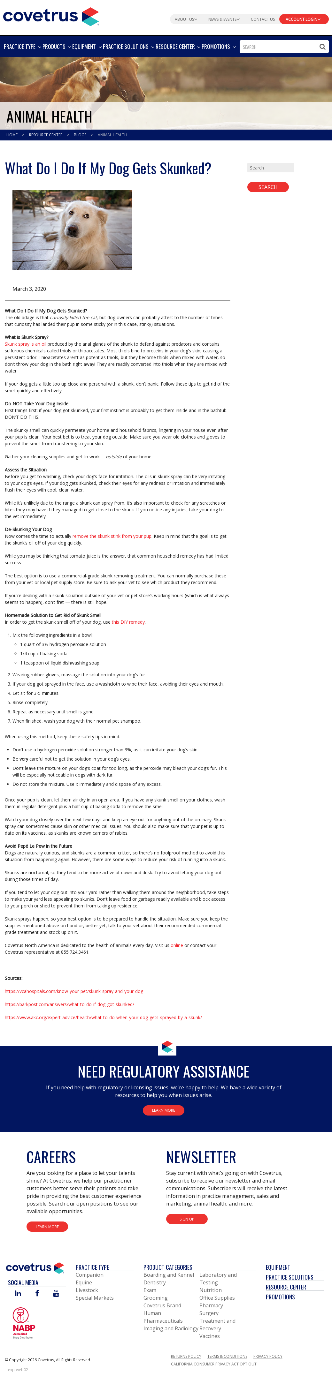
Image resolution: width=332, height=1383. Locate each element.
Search (268, 187)
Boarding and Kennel (168, 1274)
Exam (149, 1290)
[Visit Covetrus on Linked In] (18, 1293)
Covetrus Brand (162, 1305)
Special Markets (95, 1297)
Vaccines (209, 1336)
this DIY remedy (128, 622)
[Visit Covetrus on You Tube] (56, 1293)
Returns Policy (186, 1356)
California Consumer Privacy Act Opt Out (214, 1364)
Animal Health (112, 135)
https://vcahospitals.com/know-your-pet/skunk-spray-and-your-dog (74, 991)
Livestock (87, 1290)
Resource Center (46, 135)
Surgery (209, 1313)
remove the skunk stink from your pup (112, 536)
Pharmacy (211, 1305)
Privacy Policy (267, 1356)
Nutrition (210, 1290)
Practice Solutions (289, 1277)
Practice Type (92, 1267)
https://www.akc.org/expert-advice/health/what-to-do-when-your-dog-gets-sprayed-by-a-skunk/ (103, 1017)
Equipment (278, 1267)
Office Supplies (217, 1297)
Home (12, 135)
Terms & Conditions (227, 1356)
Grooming (155, 1297)
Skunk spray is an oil (25, 344)
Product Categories (167, 1267)
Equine (84, 1282)
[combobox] (284, 46)
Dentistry (154, 1282)
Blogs (80, 135)
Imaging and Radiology (170, 1328)
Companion (90, 1274)
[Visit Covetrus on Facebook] (37, 1293)
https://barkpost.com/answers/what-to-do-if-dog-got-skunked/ (69, 1004)
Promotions (280, 1297)
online (177, 945)
